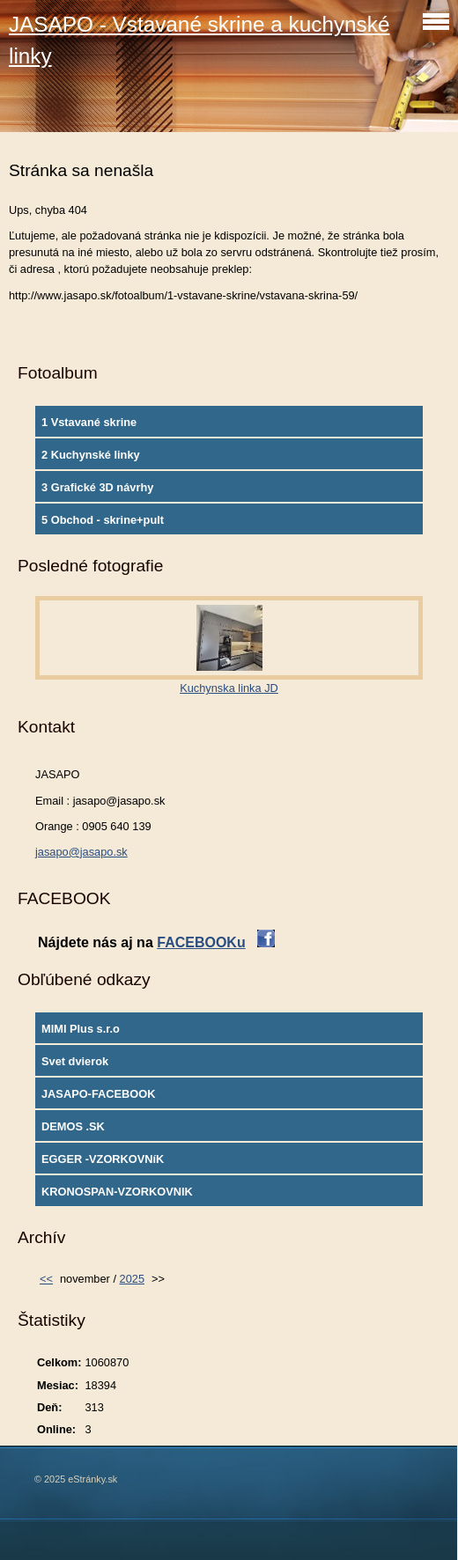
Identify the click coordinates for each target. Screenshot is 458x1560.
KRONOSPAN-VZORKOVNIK (117, 1191)
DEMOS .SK (73, 1126)
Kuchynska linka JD (229, 688)
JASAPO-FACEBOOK (98, 1093)
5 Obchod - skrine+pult (102, 519)
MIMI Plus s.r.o (80, 1028)
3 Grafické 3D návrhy (97, 487)
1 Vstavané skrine (89, 422)
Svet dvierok (74, 1061)
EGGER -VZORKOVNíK (102, 1159)
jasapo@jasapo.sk (81, 851)
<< (46, 1278)
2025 (132, 1278)
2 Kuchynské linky (90, 454)
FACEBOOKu (201, 942)
